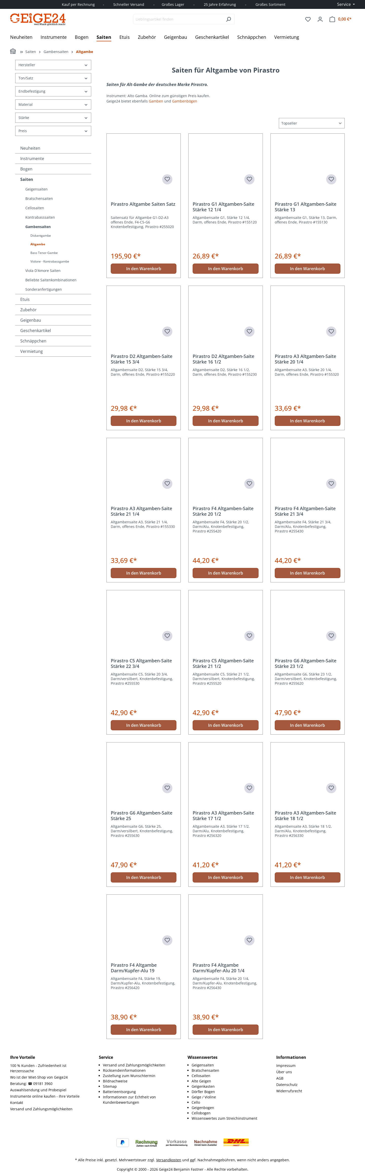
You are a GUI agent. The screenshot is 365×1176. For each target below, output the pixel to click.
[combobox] (178, 19)
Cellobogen (201, 1113)
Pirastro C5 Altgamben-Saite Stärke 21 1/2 (223, 663)
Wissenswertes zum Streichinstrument (224, 1118)
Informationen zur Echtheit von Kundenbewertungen (129, 1100)
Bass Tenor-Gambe (44, 253)
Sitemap (110, 1086)
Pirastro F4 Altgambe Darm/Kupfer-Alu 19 (134, 967)
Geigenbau (30, 320)
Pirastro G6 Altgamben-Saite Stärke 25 (141, 815)
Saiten (26, 179)
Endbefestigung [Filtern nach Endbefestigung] (53, 91)
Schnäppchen (33, 341)
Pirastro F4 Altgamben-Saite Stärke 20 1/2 (223, 511)
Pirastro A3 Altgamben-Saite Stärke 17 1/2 (223, 815)
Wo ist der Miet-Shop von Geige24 (39, 1077)
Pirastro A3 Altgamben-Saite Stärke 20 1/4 (305, 359)
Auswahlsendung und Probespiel (38, 1089)
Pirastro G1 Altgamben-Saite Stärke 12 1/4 (223, 206)
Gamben (156, 101)
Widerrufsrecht (289, 1090)
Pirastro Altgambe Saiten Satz (143, 204)
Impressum (286, 1065)
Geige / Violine (204, 1097)
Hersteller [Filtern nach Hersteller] (53, 64)
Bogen (26, 169)
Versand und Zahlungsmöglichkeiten (41, 1108)
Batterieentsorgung (119, 1091)
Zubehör (28, 310)
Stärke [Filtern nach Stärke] (53, 117)
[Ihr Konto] (320, 19)
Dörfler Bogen (203, 1091)
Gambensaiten (38, 226)
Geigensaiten (36, 189)
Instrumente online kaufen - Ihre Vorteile (45, 1096)
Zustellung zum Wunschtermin (129, 1075)
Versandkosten (168, 1159)
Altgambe (37, 244)
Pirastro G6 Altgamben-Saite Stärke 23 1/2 (305, 663)
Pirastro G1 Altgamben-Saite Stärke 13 (305, 206)
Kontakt (16, 1102)
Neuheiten (30, 148)
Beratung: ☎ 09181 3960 (31, 1083)
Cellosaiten (34, 207)
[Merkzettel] (308, 19)
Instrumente (32, 158)
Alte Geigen (201, 1081)
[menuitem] (140, 1065)
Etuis (25, 299)
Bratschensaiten (39, 198)
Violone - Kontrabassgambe (49, 261)
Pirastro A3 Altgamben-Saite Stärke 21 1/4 (141, 511)
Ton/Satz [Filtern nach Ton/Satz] (53, 78)
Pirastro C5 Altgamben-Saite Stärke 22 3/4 (141, 663)
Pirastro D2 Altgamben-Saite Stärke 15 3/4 (141, 359)
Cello (196, 1102)
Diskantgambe (40, 235)
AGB (279, 1078)
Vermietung (31, 351)
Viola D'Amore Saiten (43, 270)
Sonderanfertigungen (43, 289)
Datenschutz (287, 1084)
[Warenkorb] (340, 19)
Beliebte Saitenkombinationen (51, 280)
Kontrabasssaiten (40, 217)
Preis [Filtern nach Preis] (53, 130)
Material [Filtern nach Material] (53, 104)
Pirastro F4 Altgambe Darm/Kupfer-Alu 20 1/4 (218, 967)
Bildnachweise (115, 1081)
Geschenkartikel (35, 330)
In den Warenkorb (143, 268)
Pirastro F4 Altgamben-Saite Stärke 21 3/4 (305, 511)
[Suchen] (228, 19)
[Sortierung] (312, 123)
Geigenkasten (203, 1086)
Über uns (284, 1071)
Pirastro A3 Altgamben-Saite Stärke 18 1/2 (305, 815)
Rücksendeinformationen (124, 1070)
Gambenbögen (185, 101)
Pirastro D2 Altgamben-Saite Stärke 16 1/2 (223, 359)
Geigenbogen (203, 1107)
